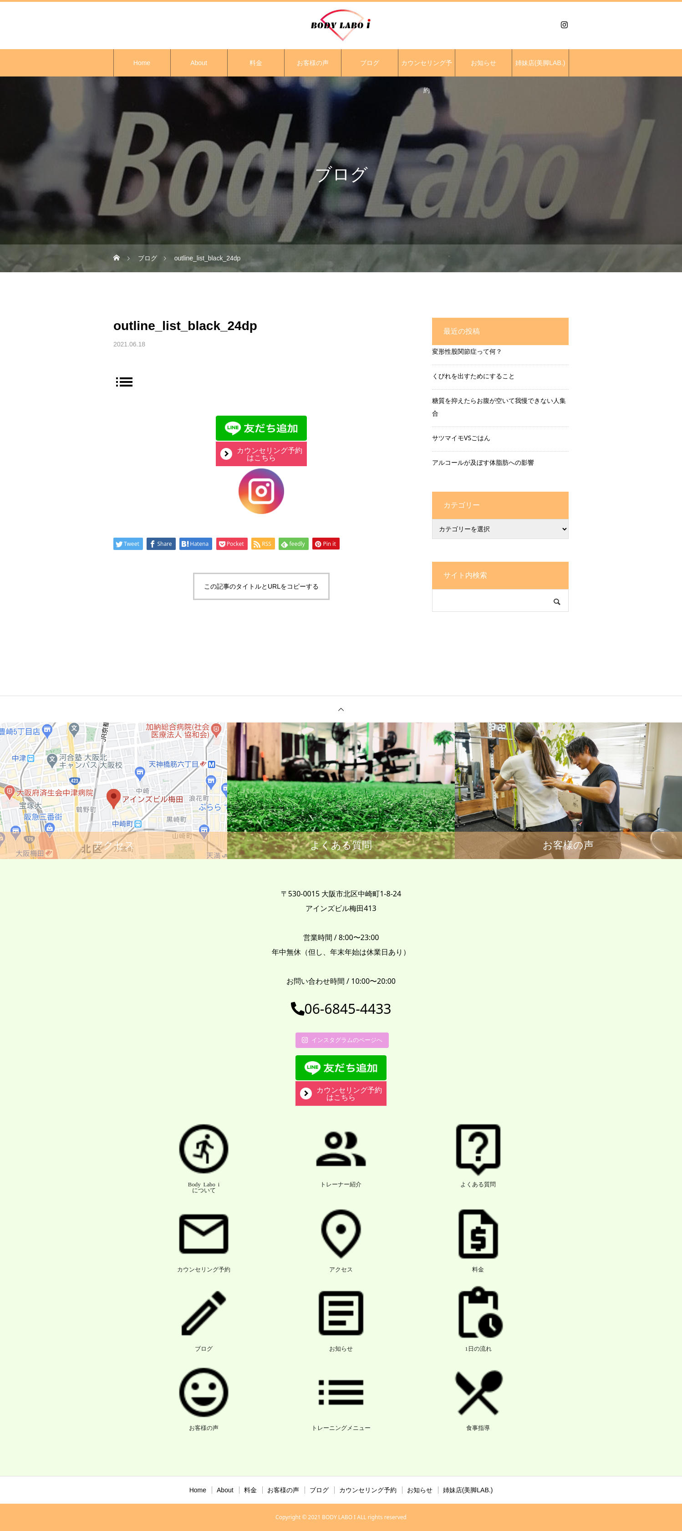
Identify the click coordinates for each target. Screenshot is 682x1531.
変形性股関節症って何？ (467, 351)
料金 (255, 62)
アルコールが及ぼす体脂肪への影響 (483, 462)
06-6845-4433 (341, 1008)
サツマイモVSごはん (461, 437)
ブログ (369, 62)
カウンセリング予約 (426, 67)
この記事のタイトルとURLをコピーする (261, 586)
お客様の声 (313, 62)
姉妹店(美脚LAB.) (540, 62)
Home (141, 62)
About (198, 62)
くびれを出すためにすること (473, 375)
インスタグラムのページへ (342, 1040)
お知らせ (483, 62)
